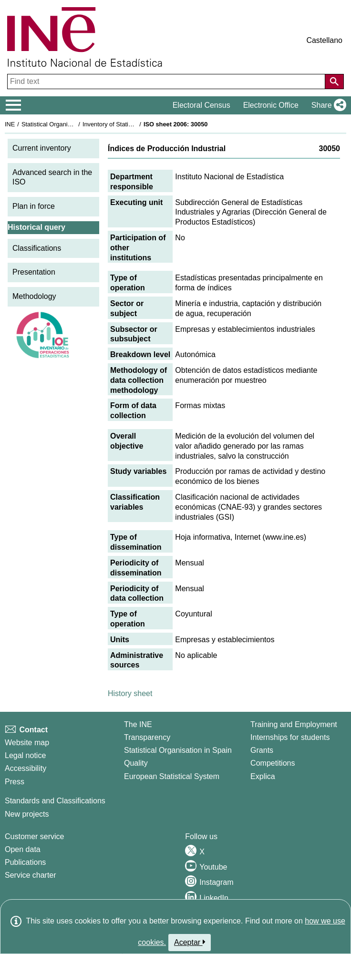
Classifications (36, 248)
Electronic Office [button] (271, 105)
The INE (138, 724)
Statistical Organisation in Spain (64, 124)
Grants (261, 750)
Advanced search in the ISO (52, 177)
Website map (27, 743)
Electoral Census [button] (201, 105)
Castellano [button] (324, 40)
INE (10, 124)
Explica (262, 776)
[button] (327, 105)
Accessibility (25, 768)
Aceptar (189, 942)
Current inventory (41, 148)
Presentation (33, 272)
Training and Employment (293, 724)
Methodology (34, 296)
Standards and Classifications (55, 801)
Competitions (272, 763)
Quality (136, 763)
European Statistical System (171, 776)
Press (14, 782)
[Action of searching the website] (334, 81)
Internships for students (290, 737)
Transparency (147, 737)
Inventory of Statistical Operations (128, 124)
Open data (23, 849)
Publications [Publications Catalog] (25, 862)
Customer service (34, 836)
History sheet (130, 693)
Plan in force (33, 206)
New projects (27, 814)
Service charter (30, 875)
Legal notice (25, 755)
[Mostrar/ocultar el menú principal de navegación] (13, 105)
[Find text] (167, 81)
